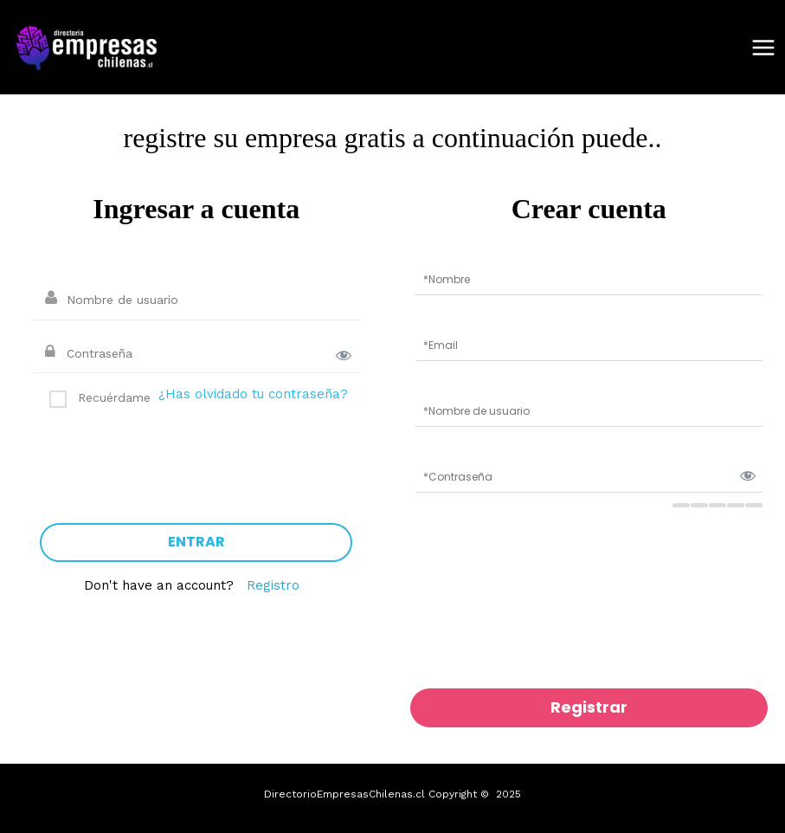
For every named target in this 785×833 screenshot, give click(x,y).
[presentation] (172, 459)
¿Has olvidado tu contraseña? (253, 394)
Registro (273, 585)
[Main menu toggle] (763, 47)
